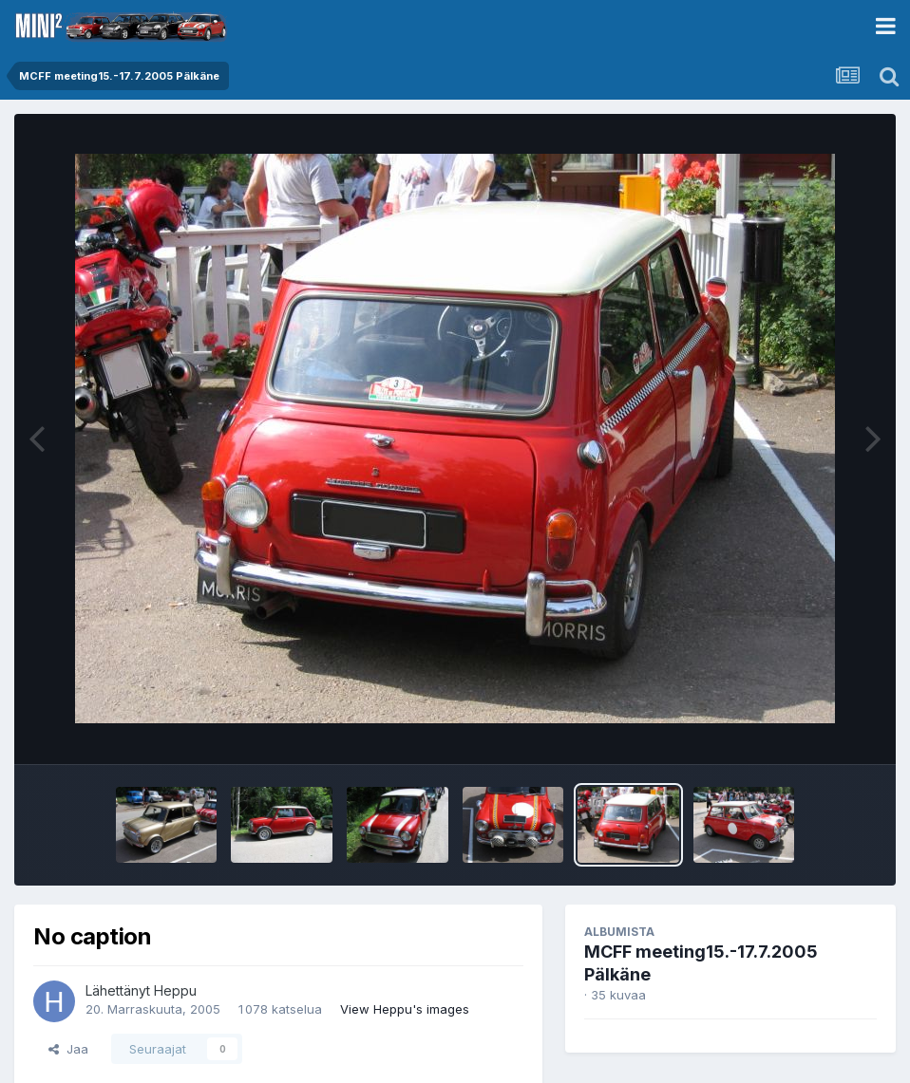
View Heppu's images (404, 1009)
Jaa (68, 1048)
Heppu (175, 990)
